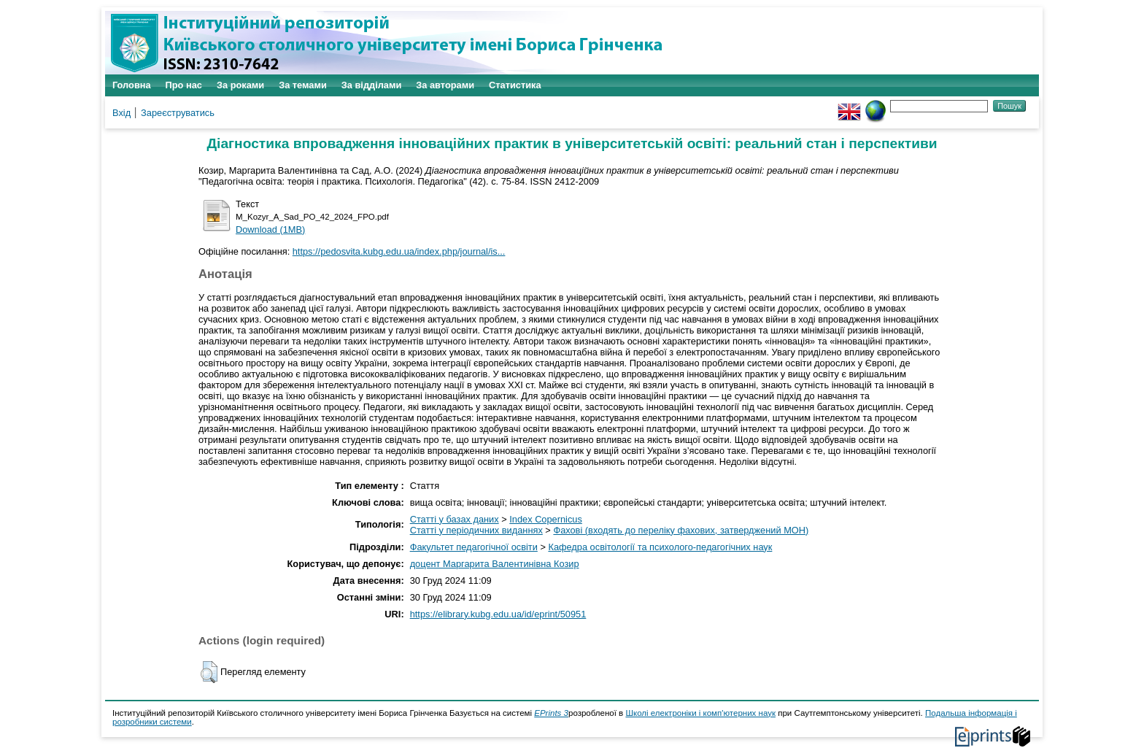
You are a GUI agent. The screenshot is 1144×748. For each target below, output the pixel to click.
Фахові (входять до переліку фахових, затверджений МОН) (680, 530)
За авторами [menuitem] (445, 85)
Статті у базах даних (454, 519)
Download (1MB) (270, 229)
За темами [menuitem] (303, 85)
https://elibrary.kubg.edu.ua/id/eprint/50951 (498, 614)
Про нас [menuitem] (184, 85)
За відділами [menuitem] (371, 85)
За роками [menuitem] (240, 85)
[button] (209, 672)
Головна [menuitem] (131, 85)
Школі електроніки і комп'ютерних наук (700, 713)
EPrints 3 (551, 713)
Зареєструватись (177, 112)
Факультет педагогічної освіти (474, 546)
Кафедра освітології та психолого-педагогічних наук (660, 546)
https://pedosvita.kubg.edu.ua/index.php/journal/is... (399, 251)
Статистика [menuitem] (515, 85)
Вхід (121, 112)
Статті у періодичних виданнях (476, 530)
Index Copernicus (545, 519)
